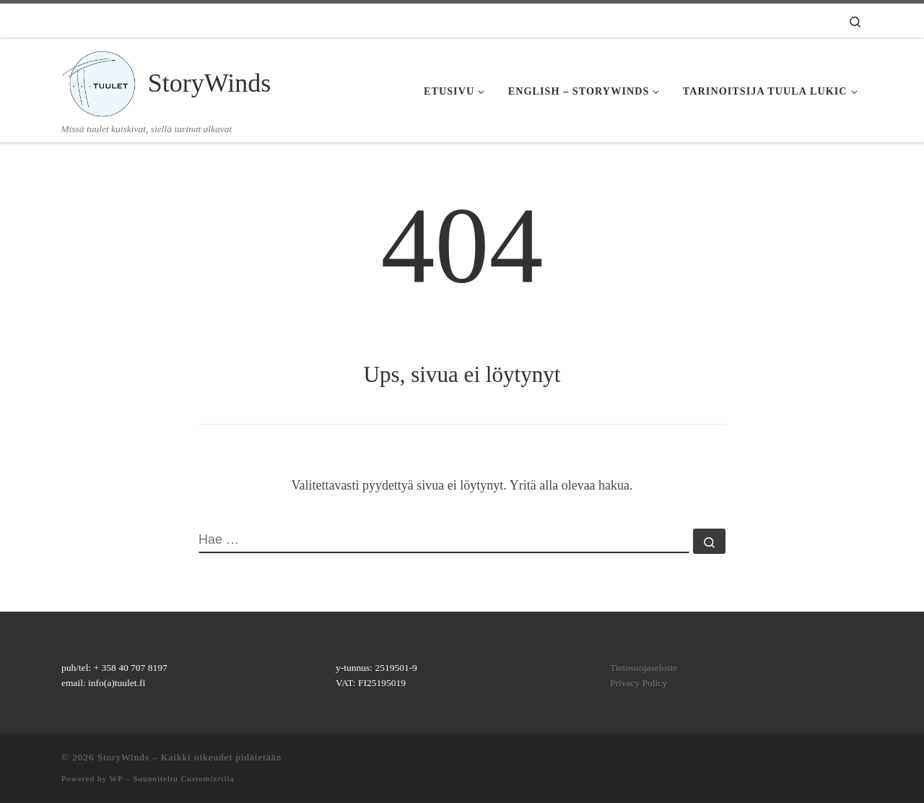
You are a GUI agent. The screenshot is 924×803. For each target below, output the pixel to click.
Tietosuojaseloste (643, 667)
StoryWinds (123, 757)
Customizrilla (208, 778)
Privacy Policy (638, 682)
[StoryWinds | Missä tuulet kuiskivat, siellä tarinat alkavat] (102, 80)
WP (116, 778)
